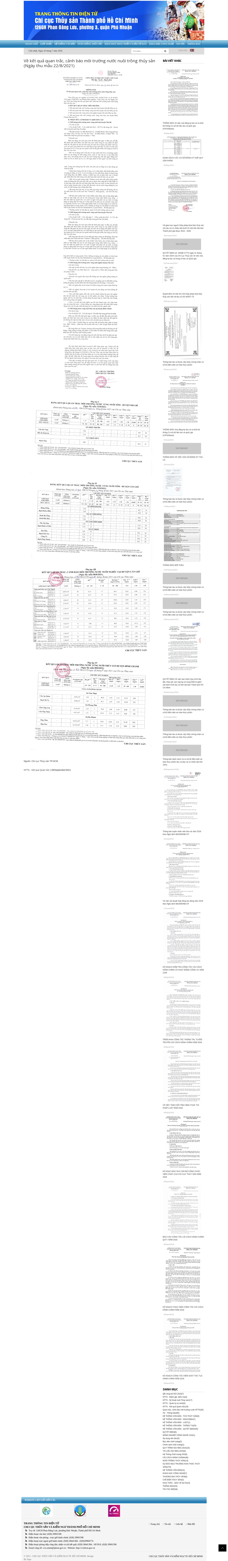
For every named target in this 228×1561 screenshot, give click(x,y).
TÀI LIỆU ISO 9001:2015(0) (174, 1451)
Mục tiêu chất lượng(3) (172, 1441)
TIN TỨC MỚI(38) (170, 1489)
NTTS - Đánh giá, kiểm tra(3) (175, 1397)
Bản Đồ (191, 1524)
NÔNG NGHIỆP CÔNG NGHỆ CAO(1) (179, 1435)
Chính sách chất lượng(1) (173, 1445)
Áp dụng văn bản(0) (171, 1438)
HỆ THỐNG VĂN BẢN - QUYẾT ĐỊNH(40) (180, 1429)
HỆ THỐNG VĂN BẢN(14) (174, 1470)
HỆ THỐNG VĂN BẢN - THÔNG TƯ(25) (179, 1425)
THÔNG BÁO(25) (170, 1486)
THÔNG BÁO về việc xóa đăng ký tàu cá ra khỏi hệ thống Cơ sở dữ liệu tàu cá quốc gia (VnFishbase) (183, 126)
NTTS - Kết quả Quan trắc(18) (175, 1407)
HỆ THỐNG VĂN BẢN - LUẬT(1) (176, 1422)
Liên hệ (179, 1524)
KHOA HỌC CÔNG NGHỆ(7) (175, 1473)
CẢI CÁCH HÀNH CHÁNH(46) (175, 1457)
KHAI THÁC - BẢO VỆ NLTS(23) (176, 1483)
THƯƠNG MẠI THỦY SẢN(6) (175, 1477)
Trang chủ (155, 1524)
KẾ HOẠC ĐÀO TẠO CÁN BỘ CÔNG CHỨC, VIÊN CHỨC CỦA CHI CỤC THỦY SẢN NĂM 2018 (182, 1174)
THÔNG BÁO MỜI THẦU (173, 565)
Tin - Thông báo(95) (171, 1413)
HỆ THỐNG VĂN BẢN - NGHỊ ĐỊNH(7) (179, 1419)
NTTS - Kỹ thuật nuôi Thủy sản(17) (177, 1400)
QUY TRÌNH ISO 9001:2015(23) (176, 1448)
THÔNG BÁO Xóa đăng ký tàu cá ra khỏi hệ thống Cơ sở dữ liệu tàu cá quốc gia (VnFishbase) (181, 432)
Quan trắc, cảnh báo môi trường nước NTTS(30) (183, 1410)
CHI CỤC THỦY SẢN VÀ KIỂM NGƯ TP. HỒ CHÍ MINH (176, 1556)
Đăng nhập (183, 50)
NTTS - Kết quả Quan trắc (37, 770)
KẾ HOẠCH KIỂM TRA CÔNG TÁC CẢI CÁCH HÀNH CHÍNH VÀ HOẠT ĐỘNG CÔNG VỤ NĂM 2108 (183, 970)
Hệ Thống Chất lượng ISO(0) (175, 1454)
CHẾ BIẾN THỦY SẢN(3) (173, 1480)
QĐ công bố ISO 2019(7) (173, 1394)
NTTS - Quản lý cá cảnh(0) (174, 1403)
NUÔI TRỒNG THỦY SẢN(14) (175, 1461)
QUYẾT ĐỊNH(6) (170, 1432)
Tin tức (168, 1524)
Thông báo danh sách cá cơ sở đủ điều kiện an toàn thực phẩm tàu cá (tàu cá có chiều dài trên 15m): (183, 762)
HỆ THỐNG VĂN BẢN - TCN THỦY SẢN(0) (181, 1416)
